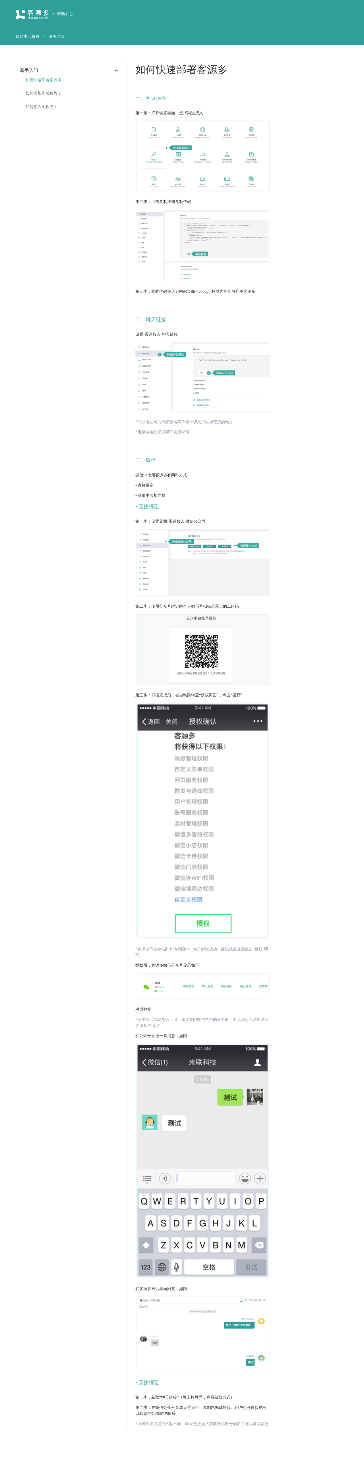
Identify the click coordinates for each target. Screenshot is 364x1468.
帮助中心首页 (28, 36)
